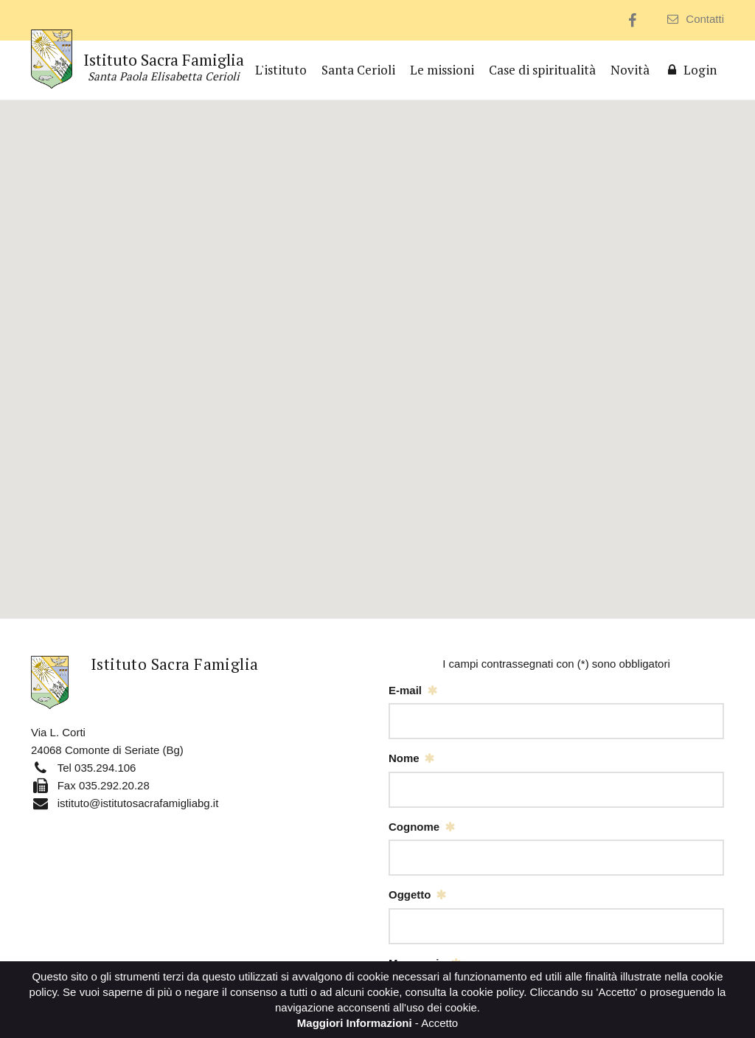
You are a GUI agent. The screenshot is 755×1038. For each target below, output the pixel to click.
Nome (404, 758)
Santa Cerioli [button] (358, 69)
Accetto (439, 1023)
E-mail (405, 690)
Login (690, 69)
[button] (377, 345)
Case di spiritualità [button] (542, 69)
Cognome (414, 826)
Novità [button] (630, 69)
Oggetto (410, 894)
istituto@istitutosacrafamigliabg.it (138, 803)
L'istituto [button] (281, 69)
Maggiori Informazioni (354, 1023)
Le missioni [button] (442, 69)
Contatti (695, 19)
